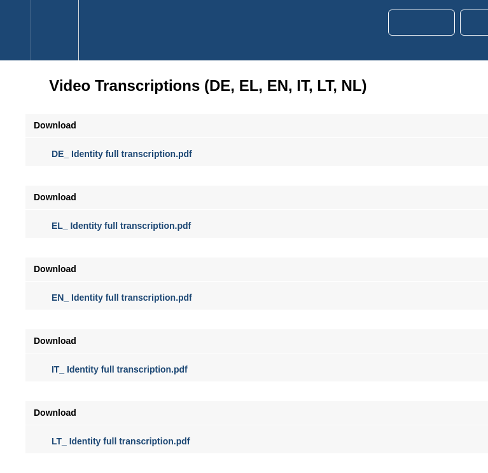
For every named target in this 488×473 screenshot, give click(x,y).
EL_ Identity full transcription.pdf (112, 226)
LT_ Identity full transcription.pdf (112, 441)
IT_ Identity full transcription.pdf (111, 369)
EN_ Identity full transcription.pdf (113, 297)
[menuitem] (54, 30)
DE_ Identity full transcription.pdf (113, 154)
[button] (15, 30)
